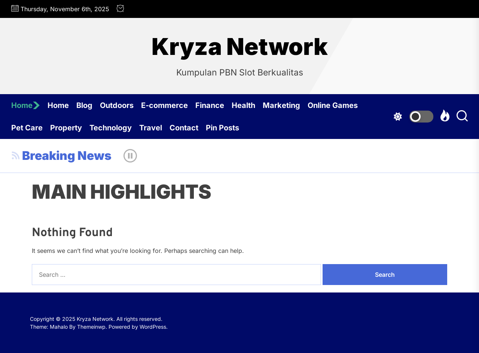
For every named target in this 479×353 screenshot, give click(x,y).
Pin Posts (222, 127)
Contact (184, 127)
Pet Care (27, 127)
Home (25, 105)
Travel (150, 127)
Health (243, 105)
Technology (110, 127)
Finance (209, 105)
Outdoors (117, 105)
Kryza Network (240, 47)
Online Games (333, 105)
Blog (84, 105)
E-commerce (164, 105)
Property (66, 127)
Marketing (281, 105)
